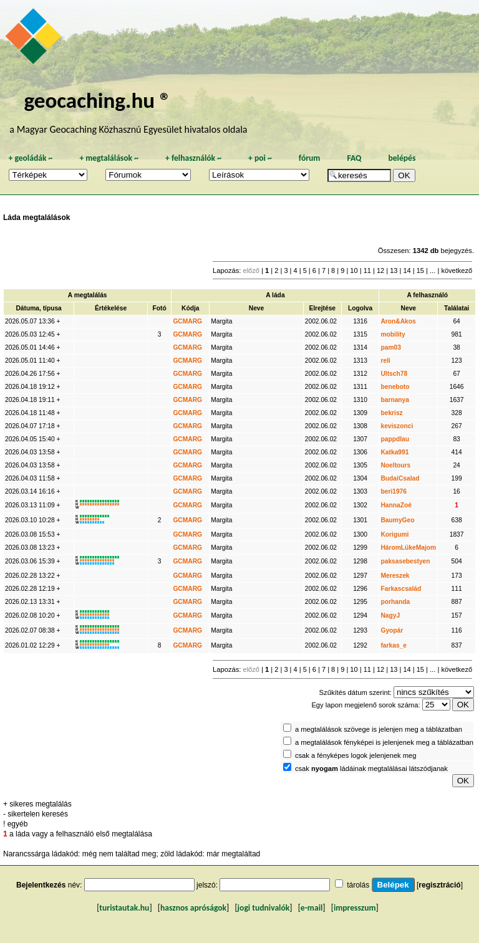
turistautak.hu (124, 907)
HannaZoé (395, 505)
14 (406, 270)
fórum (310, 158)
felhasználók (193, 158)
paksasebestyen (405, 561)
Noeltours (395, 465)
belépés (401, 158)
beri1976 (393, 491)
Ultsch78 (393, 373)
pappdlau (394, 439)
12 (380, 270)
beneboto (394, 386)
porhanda (395, 601)
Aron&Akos (397, 321)
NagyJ (390, 615)
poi (260, 158)
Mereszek (394, 575)
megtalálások (108, 158)
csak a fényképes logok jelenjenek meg (356, 755)
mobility (392, 334)
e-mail (311, 907)
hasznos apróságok (193, 907)
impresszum (355, 907)
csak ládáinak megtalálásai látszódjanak (371, 768)
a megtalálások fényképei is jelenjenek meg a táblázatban (384, 742)
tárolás (358, 885)
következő (456, 270)
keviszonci (396, 426)
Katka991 (394, 452)
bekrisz (391, 412)
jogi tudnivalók (264, 907)
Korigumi (394, 534)
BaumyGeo (397, 520)
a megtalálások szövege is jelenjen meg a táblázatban (378, 729)
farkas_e (393, 645)
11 (367, 270)
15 (420, 270)
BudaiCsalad (399, 478)
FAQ (354, 158)
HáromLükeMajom (408, 547)
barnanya (394, 399)
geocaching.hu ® (97, 100)
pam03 (390, 347)
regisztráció (439, 885)
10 (353, 270)
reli (385, 360)
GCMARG (187, 321)
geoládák (30, 158)
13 (393, 270)
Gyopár (391, 630)
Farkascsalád (400, 588)
